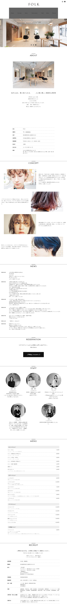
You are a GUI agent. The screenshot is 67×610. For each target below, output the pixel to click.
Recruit (54, 9)
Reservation (34, 9)
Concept (19, 9)
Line (65, 2)
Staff (43, 9)
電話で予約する (33, 340)
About (12, 9)
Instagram (62, 2)
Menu (48, 9)
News (26, 9)
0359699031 (28, 124)
